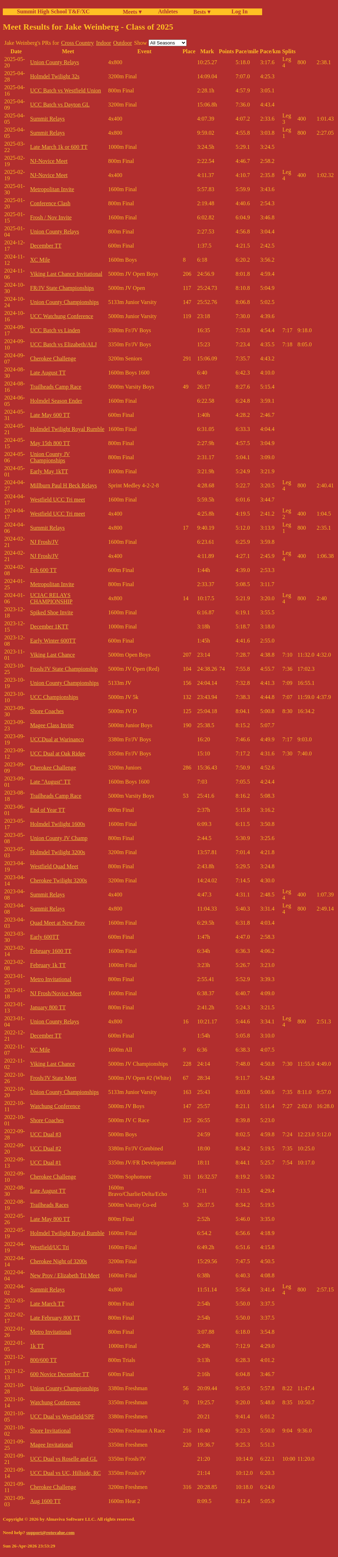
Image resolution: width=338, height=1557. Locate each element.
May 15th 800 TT (50, 443)
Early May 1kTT (49, 471)
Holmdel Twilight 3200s (57, 852)
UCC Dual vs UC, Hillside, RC (65, 1473)
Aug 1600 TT (45, 1501)
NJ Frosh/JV (44, 542)
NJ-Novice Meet (48, 161)
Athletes (168, 11)
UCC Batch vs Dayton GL (60, 105)
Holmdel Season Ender (56, 401)
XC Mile (40, 260)
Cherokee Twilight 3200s (58, 880)
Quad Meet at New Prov (57, 923)
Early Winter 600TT (53, 641)
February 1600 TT (50, 951)
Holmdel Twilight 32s (54, 76)
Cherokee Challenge (53, 358)
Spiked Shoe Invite (51, 612)
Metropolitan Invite (52, 189)
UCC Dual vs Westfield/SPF (62, 1416)
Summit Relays (47, 119)
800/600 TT (43, 1360)
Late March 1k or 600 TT (58, 147)
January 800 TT (48, 1007)
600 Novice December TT (59, 1374)
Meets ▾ (132, 12)
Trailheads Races (49, 1205)
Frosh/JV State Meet (53, 1078)
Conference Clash (50, 203)
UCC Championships (54, 697)
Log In (238, 11)
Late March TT (47, 1304)
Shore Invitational (50, 1431)
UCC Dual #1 (45, 1163)
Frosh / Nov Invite (51, 217)
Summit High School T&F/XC (53, 11)
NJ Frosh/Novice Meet (56, 993)
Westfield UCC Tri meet (57, 500)
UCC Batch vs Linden (55, 330)
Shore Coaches (47, 711)
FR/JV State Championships (62, 288)
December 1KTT (49, 627)
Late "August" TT (50, 782)
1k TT (37, 1346)
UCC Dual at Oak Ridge (57, 753)
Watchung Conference (55, 1106)
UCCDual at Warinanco (57, 739)
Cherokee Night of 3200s (58, 1261)
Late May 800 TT (50, 1219)
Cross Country (77, 43)
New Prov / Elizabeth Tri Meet (64, 1275)
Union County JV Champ (58, 838)
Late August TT (48, 373)
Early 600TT (44, 937)
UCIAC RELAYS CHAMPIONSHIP (51, 598)
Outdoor (122, 43)
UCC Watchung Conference (61, 316)
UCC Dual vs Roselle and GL (63, 1459)
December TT (45, 246)
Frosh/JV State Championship (64, 669)
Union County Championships (64, 302)
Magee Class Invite (52, 725)
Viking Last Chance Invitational (66, 274)
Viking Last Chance (52, 655)
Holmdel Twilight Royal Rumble (67, 429)
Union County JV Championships (50, 457)
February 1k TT (48, 965)
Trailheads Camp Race (55, 387)
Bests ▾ (201, 12)
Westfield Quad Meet (54, 866)
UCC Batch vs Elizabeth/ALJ (63, 344)
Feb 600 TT (43, 570)
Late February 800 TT (55, 1318)
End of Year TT (47, 810)
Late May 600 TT (50, 415)
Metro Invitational (50, 979)
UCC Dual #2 (45, 1148)
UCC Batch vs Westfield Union (65, 90)
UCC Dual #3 (45, 1134)
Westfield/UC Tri (49, 1247)
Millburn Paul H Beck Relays (63, 485)
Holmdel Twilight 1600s (57, 824)
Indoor (103, 43)
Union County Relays (54, 62)
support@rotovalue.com (50, 1532)
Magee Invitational (51, 1445)
